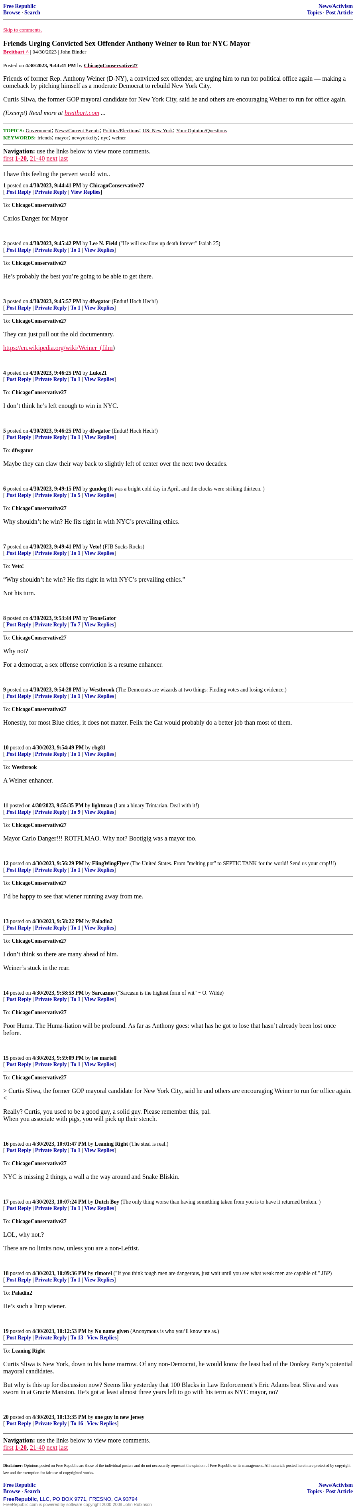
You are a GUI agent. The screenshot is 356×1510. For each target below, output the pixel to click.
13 (6, 921)
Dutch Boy (107, 1202)
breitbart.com (82, 112)
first (8, 158)
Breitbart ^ (16, 52)
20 (6, 1417)
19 (6, 1331)
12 (6, 863)
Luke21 (98, 373)
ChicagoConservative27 (116, 186)
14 (6, 993)
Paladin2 (102, 921)
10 (6, 748)
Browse (11, 13)
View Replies (85, 192)
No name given (113, 1331)
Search (32, 13)
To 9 (76, 812)
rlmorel (103, 1273)
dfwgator (99, 301)
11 (5, 806)
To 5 (76, 495)
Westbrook (101, 690)
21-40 (37, 158)
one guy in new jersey (120, 1417)
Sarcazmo (103, 993)
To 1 (76, 250)
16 (6, 1144)
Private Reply (51, 192)
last (63, 158)
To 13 (77, 1338)
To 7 (76, 625)
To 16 (77, 1424)
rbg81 (99, 748)
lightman (102, 806)
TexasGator (102, 618)
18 (6, 1273)
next (51, 158)
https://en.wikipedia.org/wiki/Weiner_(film (58, 347)
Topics (314, 13)
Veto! (95, 547)
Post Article (339, 13)
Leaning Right (111, 1144)
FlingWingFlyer (110, 863)
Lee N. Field (103, 243)
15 (6, 1058)
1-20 (21, 158)
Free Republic (19, 6)
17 (6, 1202)
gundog (97, 489)
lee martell (104, 1058)
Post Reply (18, 192)
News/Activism (336, 6)
